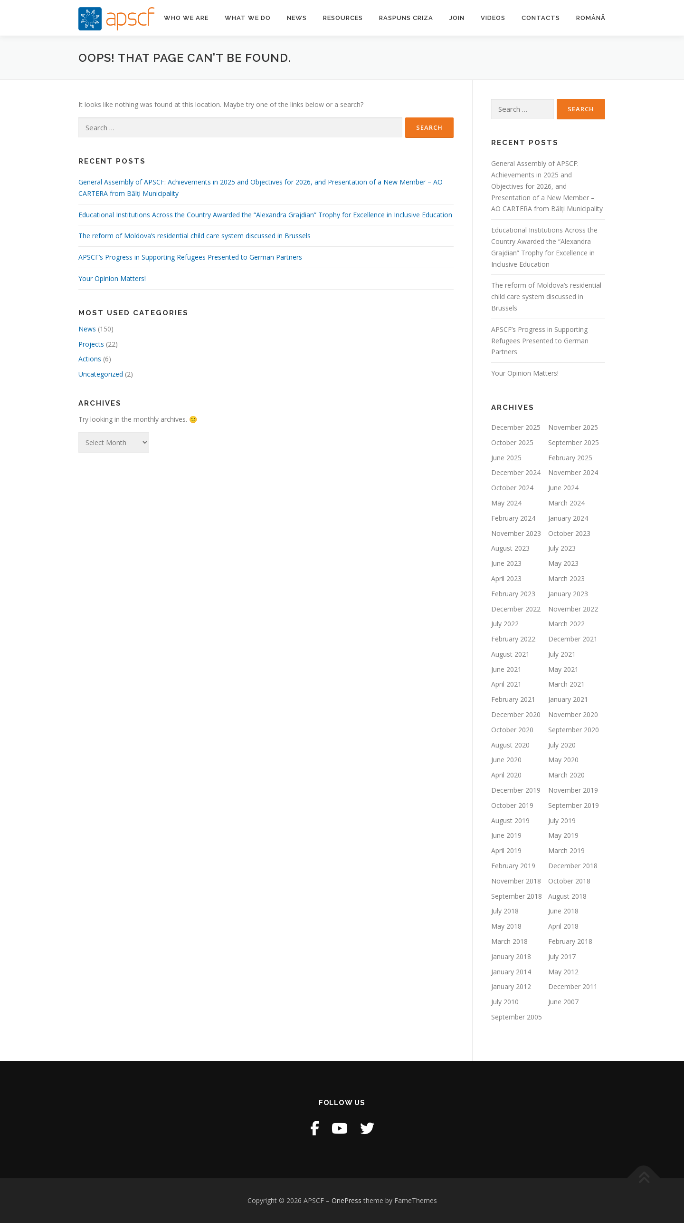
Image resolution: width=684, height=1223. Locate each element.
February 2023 (513, 593)
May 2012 (563, 971)
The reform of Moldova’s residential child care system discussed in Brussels (194, 235)
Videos (493, 17)
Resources (343, 17)
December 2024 (516, 472)
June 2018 (563, 910)
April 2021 (506, 684)
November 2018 (516, 880)
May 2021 (563, 669)
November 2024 (573, 472)
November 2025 (573, 427)
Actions (89, 358)
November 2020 (573, 714)
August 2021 (510, 654)
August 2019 (510, 820)
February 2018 (570, 941)
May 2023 (563, 563)
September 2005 (516, 1016)
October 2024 (512, 487)
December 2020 (516, 714)
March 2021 (566, 684)
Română (591, 17)
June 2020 (506, 759)
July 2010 (505, 1001)
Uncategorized (100, 374)
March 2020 (566, 774)
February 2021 (513, 699)
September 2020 (573, 729)
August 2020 (510, 744)
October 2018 (569, 880)
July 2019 (562, 820)
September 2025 (573, 442)
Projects (91, 344)
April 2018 (563, 926)
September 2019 (573, 805)
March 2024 (566, 502)
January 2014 (511, 971)
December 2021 (573, 638)
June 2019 (506, 835)
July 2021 (562, 654)
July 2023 (562, 548)
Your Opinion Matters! (112, 278)
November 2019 (573, 790)
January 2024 (568, 518)
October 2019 (512, 805)
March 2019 (566, 850)
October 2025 (512, 442)
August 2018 (567, 896)
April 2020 (506, 774)
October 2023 (569, 533)
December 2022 (516, 608)
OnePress (346, 1200)
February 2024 (513, 518)
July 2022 (505, 623)
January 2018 (511, 956)
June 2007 (563, 1001)
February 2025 (570, 457)
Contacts (541, 17)
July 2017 (562, 956)
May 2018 (506, 926)
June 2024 (563, 487)
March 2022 (566, 623)
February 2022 (513, 638)
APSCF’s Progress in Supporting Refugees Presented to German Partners (190, 257)
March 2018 (509, 941)
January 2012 (511, 986)
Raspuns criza (406, 17)
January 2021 (568, 699)
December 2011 (573, 986)
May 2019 (563, 835)
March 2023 (566, 578)
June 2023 (506, 563)
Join (457, 17)
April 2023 (506, 578)
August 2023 (510, 548)
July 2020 (562, 744)
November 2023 (516, 533)
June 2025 (506, 457)
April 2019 (506, 850)
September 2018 (516, 896)
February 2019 (513, 865)
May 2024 (506, 502)
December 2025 (516, 427)
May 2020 (563, 759)
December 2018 (573, 865)
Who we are (186, 17)
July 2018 (505, 910)
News (297, 17)
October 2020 (512, 729)
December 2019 (516, 790)
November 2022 (573, 608)
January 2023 (568, 593)
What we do (248, 17)
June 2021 (506, 669)
